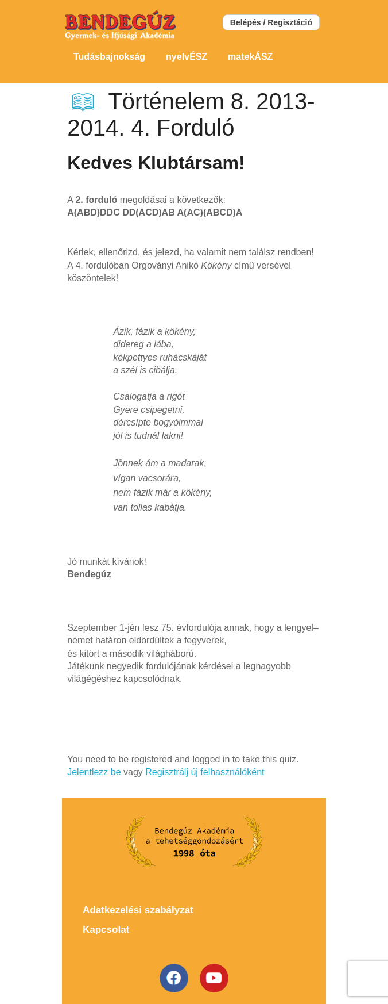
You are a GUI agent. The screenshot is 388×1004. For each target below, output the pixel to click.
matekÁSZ (250, 57)
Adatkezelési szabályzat (138, 910)
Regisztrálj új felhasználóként (204, 772)
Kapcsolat (106, 929)
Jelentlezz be (94, 772)
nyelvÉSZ (186, 57)
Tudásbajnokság (109, 57)
